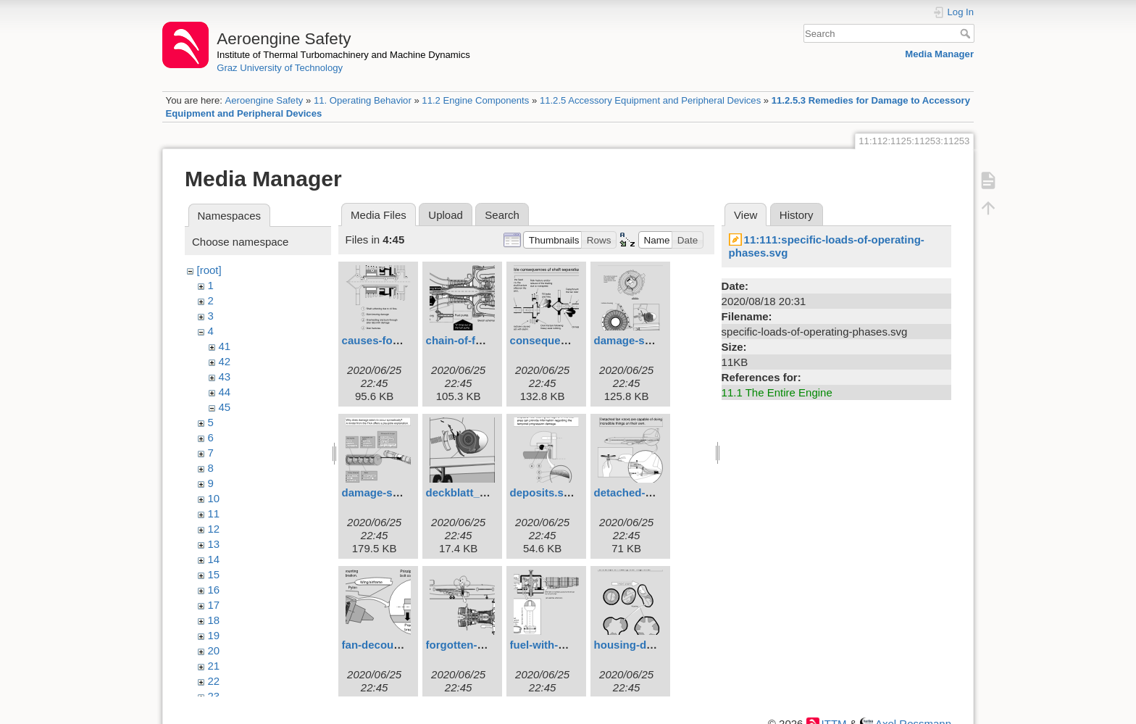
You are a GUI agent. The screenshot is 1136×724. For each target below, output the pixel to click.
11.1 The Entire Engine (777, 392)
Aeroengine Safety (264, 100)
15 (214, 574)
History (797, 215)
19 (214, 635)
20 (214, 650)
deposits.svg (543, 492)
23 (214, 696)
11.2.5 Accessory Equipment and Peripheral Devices (650, 100)
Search (967, 33)
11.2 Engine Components (475, 100)
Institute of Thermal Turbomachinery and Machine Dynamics (343, 54)
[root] (209, 270)
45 (225, 407)
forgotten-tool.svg (472, 644)
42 (225, 361)
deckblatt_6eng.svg (476, 492)
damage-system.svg (394, 492)
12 (214, 529)
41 (225, 346)
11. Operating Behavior (363, 100)
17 (214, 605)
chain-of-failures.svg (479, 340)
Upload (445, 215)
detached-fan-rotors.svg (656, 492)
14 (214, 559)
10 (214, 498)
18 (214, 620)
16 (214, 589)
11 (214, 513)
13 (214, 544)
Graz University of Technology (280, 67)
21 (214, 665)
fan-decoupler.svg (388, 644)
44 (225, 392)
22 (214, 681)
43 (225, 376)
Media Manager (939, 54)
